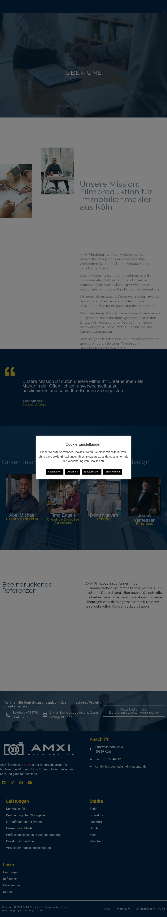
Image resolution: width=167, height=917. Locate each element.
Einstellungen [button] (91, 471)
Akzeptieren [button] (54, 471)
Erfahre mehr (112, 471)
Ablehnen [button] (72, 471)
